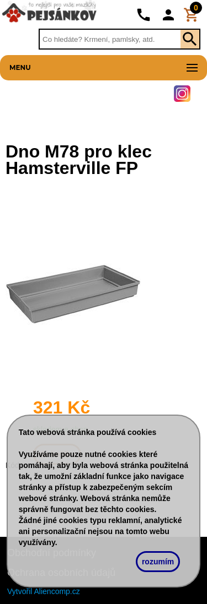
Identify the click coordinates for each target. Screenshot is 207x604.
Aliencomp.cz (57, 591)
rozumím (158, 561)
